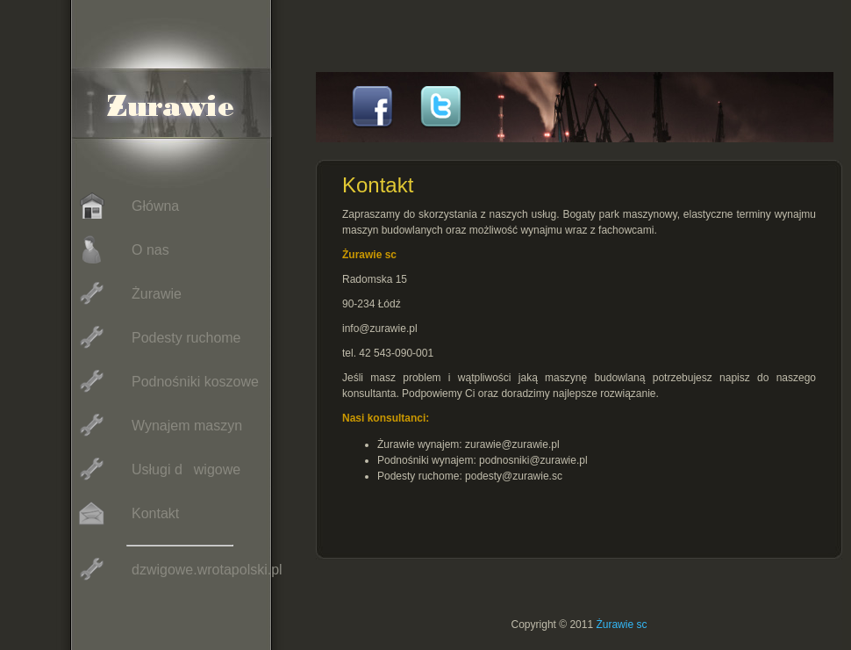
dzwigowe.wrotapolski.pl (178, 569)
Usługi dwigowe (157, 469)
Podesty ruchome (158, 337)
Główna (127, 205)
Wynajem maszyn (158, 425)
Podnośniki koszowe (167, 381)
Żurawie (128, 293)
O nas (122, 249)
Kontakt (127, 513)
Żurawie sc (621, 624)
